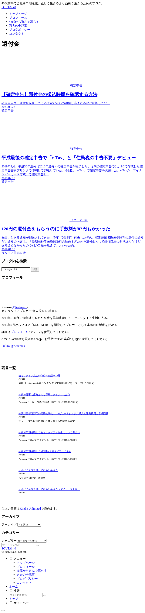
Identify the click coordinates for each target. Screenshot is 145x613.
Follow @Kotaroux (13, 345)
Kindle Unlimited (30, 508)
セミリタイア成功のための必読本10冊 (39, 375)
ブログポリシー (27, 578)
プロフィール (20, 332)
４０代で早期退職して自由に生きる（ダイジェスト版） (49, 489)
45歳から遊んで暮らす (32, 570)
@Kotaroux (19, 307)
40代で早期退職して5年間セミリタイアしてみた (45, 451)
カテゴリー (9, 540)
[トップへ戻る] (3, 610)
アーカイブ (9, 524)
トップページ (26, 562)
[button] (37, 545)
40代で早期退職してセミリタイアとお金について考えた (49, 432)
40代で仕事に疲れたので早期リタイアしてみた (44, 394)
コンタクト (24, 582)
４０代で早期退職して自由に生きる (38, 470)
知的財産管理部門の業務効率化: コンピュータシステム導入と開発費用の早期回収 (63, 413)
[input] (18, 545)
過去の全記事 (26, 574)
